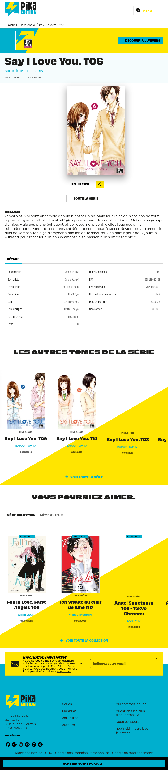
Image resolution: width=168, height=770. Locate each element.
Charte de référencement (132, 752)
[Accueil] (21, 9)
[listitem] (8, 744)
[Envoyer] (152, 663)
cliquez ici (64, 671)
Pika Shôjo (28, 24)
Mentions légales (28, 752)
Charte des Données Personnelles (82, 752)
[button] (140, 40)
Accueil (12, 24)
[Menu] (148, 10)
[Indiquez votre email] (119, 663)
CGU (48, 752)
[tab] (13, 259)
